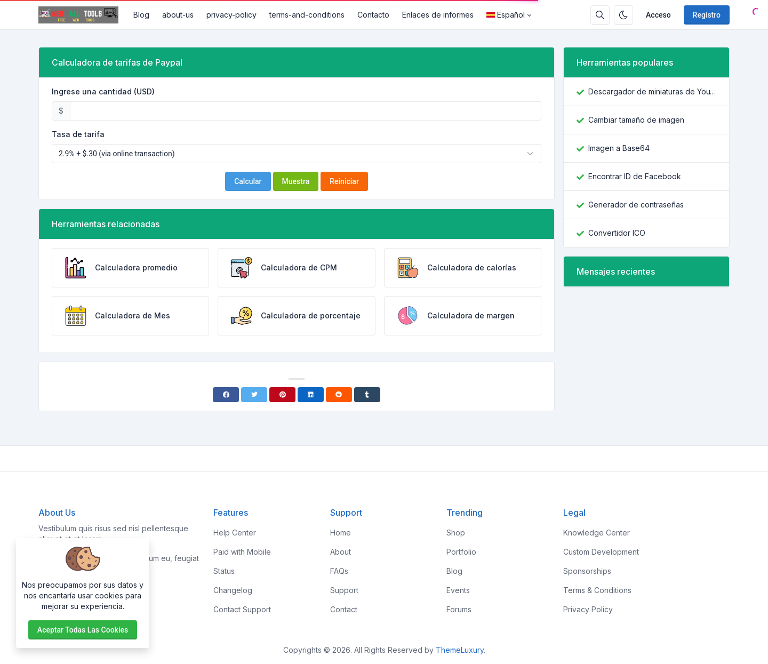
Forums (458, 609)
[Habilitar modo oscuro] (623, 15)
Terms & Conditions (597, 590)
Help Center (234, 532)
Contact (343, 609)
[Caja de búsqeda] (600, 15)
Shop (455, 532)
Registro (707, 15)
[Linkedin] (311, 394)
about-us (178, 14)
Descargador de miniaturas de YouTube (652, 91)
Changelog (232, 590)
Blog (141, 14)
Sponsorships (587, 570)
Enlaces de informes (438, 14)
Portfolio (461, 551)
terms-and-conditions (307, 14)
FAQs (339, 570)
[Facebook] (226, 394)
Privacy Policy (588, 609)
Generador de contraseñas (636, 204)
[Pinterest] (282, 394)
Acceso (658, 15)
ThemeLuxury (460, 649)
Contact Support (242, 609)
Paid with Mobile (242, 551)
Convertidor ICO (616, 232)
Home (340, 532)
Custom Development (601, 551)
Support (344, 590)
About (340, 551)
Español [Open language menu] (505, 14)
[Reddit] (339, 394)
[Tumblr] (367, 394)
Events (458, 590)
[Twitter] (254, 394)
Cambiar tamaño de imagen (636, 119)
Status (224, 570)
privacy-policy (231, 14)
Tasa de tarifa (78, 134)
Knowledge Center (596, 532)
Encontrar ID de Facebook (634, 176)
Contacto (373, 14)
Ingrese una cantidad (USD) (103, 91)
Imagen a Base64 (619, 148)
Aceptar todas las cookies (82, 630)
